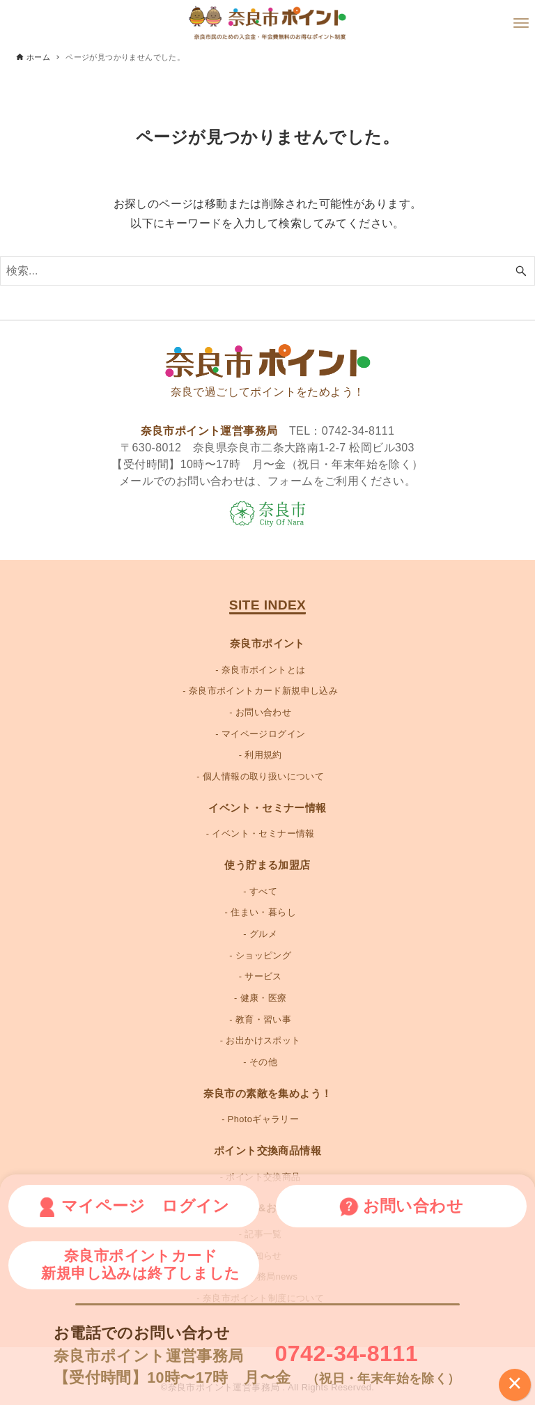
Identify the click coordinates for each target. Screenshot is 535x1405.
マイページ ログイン (134, 1207)
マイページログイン (264, 734)
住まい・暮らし (263, 912)
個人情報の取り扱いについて (263, 776)
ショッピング (263, 955)
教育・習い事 (263, 1019)
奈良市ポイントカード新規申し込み (263, 690)
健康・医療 (263, 998)
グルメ (263, 934)
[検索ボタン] (521, 271)
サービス (263, 976)
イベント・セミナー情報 (263, 833)
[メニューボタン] (521, 23)
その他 (263, 1062)
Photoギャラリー (263, 1119)
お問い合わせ (263, 712)
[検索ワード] (267, 271)
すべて (263, 891)
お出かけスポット (263, 1040)
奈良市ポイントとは (264, 670)
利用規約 (263, 755)
